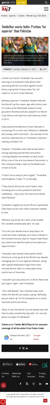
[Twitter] (23, 348)
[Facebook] (20, 348)
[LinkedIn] (26, 348)
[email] (16, 348)
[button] (46, 2)
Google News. (36, 337)
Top (45, 400)
